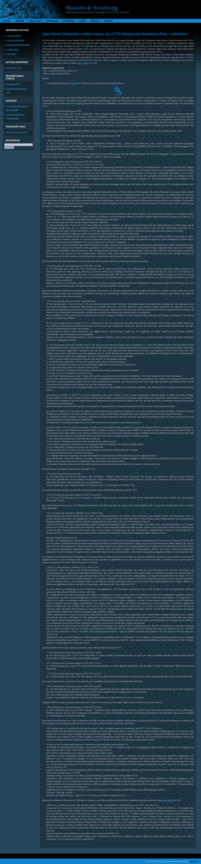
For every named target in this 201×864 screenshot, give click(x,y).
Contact (108, 20)
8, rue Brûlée (11, 54)
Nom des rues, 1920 (13, 68)
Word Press (193, 861)
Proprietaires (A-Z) (13, 84)
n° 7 (75, 70)
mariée (73, 83)
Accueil (6, 20)
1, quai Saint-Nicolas (14, 36)
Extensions (52, 20)
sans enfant (83, 63)
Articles (94, 20)
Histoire (19, 20)
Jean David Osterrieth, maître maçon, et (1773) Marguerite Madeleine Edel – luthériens (115, 34)
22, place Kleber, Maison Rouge (18, 45)
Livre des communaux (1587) (17, 132)
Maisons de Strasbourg (92, 8)
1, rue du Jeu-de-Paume (15, 40)
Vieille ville (35, 20)
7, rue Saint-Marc (12, 49)
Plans (82, 20)
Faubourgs (68, 20)
